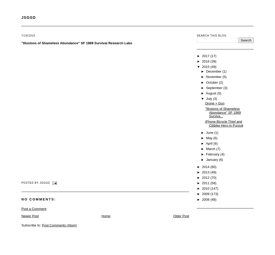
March (211, 149)
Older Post (181, 216)
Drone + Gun (214, 103)
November (214, 77)
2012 (206, 178)
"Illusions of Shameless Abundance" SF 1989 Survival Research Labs (76, 43)
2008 (206, 199)
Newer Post (30, 216)
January (212, 160)
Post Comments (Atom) (59, 225)
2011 (206, 183)
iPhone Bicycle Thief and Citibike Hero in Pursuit (224, 123)
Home (106, 216)
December (214, 71)
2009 (206, 194)
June (210, 133)
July (209, 99)
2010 (206, 188)
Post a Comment (33, 209)
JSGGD (28, 17)
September (214, 88)
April (210, 143)
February (213, 154)
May (209, 138)
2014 (206, 167)
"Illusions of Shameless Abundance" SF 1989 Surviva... (223, 112)
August (211, 93)
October (212, 82)
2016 (206, 61)
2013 (206, 172)
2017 (206, 56)
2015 (206, 67)
